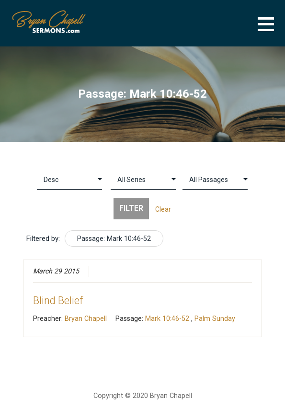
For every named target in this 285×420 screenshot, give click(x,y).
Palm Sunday (214, 318)
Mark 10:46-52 (167, 318)
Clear (163, 209)
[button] (271, 30)
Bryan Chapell (86, 318)
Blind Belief (58, 300)
